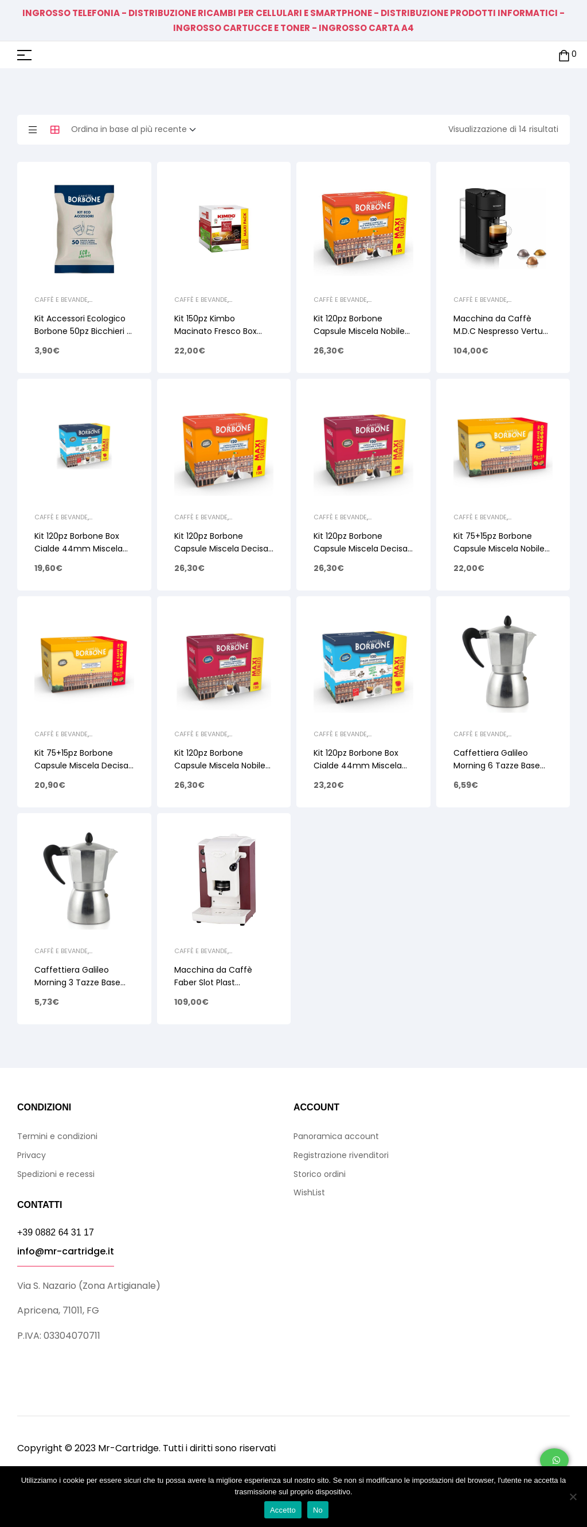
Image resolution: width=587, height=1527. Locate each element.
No (318, 1510)
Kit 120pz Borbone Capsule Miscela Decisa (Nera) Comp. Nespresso (223, 548)
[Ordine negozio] (137, 129)
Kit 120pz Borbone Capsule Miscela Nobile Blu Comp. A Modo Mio (219, 765)
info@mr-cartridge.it (65, 1251)
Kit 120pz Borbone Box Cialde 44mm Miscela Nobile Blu (358, 765)
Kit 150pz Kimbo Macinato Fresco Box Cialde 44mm (215, 331)
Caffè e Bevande (61, 299)
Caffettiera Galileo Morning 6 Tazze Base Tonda (496, 765)
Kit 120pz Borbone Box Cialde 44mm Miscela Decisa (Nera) (78, 548)
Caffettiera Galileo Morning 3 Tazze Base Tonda (77, 982)
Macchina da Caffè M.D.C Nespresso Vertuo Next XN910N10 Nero (500, 331)
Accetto (283, 1510)
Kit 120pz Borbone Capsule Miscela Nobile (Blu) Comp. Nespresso (359, 331)
